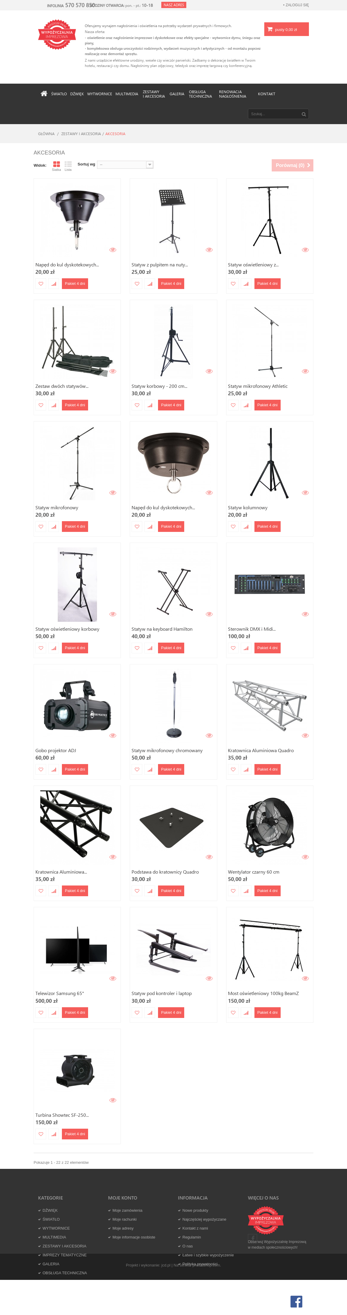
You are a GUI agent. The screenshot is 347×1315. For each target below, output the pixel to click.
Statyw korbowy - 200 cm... (159, 386)
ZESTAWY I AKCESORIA (81, 133)
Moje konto (122, 1197)
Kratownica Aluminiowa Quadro (261, 750)
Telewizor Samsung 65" (59, 993)
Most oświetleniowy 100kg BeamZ (263, 993)
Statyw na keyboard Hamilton (162, 629)
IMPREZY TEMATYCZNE (65, 1255)
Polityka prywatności (200, 1264)
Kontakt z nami (195, 1228)
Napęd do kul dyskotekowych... (67, 264)
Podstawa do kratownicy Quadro (165, 872)
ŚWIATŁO (51, 1219)
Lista (68, 166)
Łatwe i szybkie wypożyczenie (208, 1255)
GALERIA (51, 1264)
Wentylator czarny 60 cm (253, 872)
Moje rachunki (124, 1219)
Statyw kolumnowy (248, 507)
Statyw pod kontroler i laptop (162, 993)
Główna (46, 133)
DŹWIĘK (50, 1210)
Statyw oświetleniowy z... (253, 264)
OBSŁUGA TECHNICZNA (65, 1273)
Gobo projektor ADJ (55, 750)
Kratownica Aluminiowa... (61, 872)
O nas (187, 1246)
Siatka (56, 166)
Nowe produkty (195, 1210)
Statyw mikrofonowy (56, 507)
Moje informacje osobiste (133, 1237)
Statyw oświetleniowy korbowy (67, 629)
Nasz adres (174, 4)
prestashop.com (206, 1300)
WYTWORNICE (56, 1228)
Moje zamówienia (127, 1210)
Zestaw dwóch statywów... (61, 386)
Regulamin (191, 1237)
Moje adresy (123, 1228)
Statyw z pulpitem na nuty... (160, 264)
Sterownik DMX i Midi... (252, 629)
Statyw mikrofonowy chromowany (167, 750)
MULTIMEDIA (54, 1237)
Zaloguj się (297, 5)
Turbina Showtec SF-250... (62, 1115)
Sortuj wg (86, 164)
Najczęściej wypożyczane (204, 1219)
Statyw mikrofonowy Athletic (257, 386)
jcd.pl (165, 1300)
